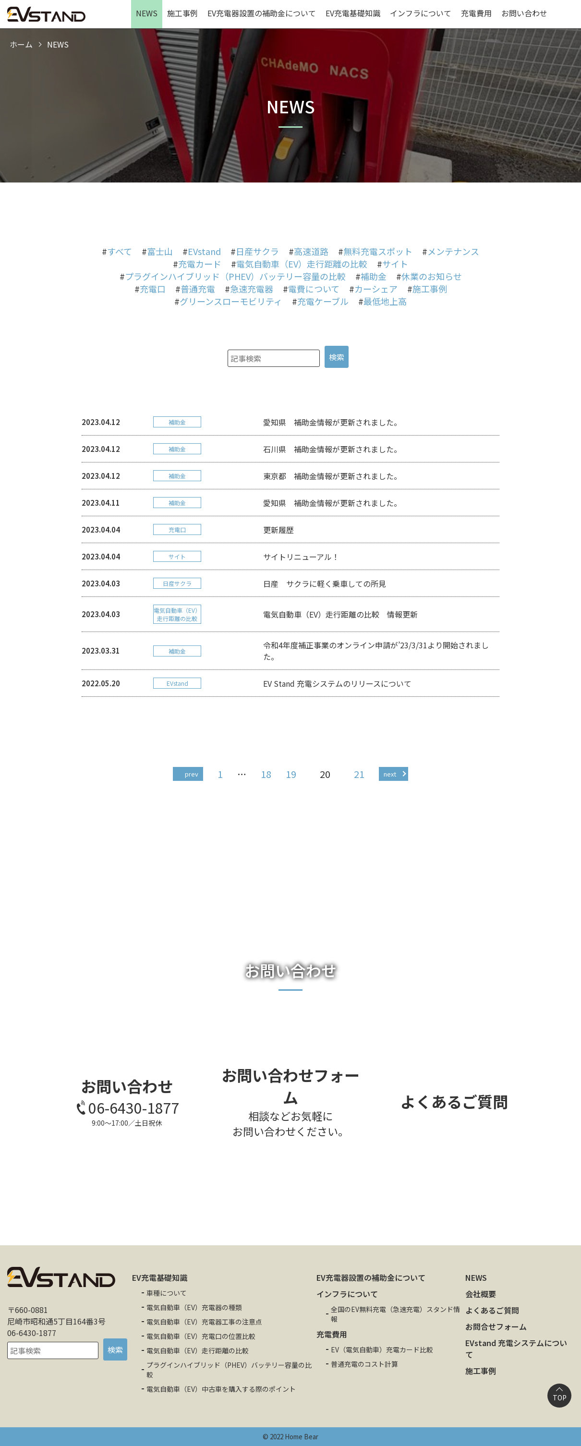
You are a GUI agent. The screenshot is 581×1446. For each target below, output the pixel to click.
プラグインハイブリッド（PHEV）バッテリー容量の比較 (235, 276)
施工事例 (182, 13)
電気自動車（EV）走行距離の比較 (301, 263)
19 (291, 774)
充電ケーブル (323, 301)
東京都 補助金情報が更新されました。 (332, 476)
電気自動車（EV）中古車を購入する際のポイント (221, 1389)
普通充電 (198, 288)
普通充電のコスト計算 (364, 1364)
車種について (166, 1293)
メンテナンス (453, 251)
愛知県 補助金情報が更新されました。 (332, 422)
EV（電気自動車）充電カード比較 (382, 1349)
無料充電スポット (377, 251)
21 (359, 774)
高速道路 (311, 251)
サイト (395, 263)
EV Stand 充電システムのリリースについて (337, 683)
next (390, 773)
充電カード (199, 263)
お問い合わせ (524, 13)
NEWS (146, 13)
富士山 (160, 251)
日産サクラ (257, 251)
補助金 (374, 276)
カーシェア (376, 288)
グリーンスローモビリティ (231, 301)
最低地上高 (385, 301)
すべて (119, 251)
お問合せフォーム (496, 1326)
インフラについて (420, 13)
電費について (313, 288)
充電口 (153, 288)
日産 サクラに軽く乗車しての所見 (324, 583)
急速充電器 (251, 288)
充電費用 (476, 13)
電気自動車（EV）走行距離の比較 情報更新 (340, 614)
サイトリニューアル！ (301, 556)
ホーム (21, 44)
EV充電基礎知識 (353, 13)
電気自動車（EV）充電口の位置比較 (200, 1336)
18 (266, 774)
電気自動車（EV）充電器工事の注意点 (204, 1321)
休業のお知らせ (431, 276)
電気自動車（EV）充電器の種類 (194, 1307)
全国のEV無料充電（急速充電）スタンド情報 (395, 1314)
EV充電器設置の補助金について (261, 13)
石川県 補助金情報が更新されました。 (332, 449)
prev (191, 773)
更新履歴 (278, 529)
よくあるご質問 (492, 1310)
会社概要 (480, 1294)
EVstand (204, 251)
